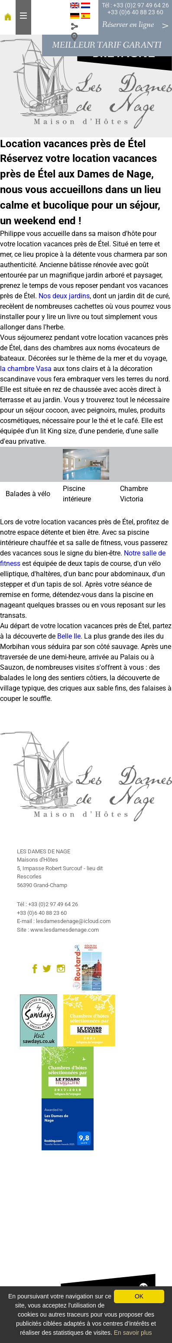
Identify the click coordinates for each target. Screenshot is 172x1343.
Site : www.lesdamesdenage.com (58, 930)
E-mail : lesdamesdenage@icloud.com (63, 921)
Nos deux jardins (64, 296)
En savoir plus (133, 1332)
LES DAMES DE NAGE (43, 851)
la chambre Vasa (26, 369)
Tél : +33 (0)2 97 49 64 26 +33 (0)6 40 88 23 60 (135, 9)
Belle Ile (69, 636)
